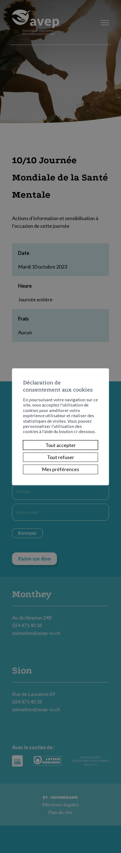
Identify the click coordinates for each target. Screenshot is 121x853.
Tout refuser (60, 457)
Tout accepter (60, 445)
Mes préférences (60, 469)
